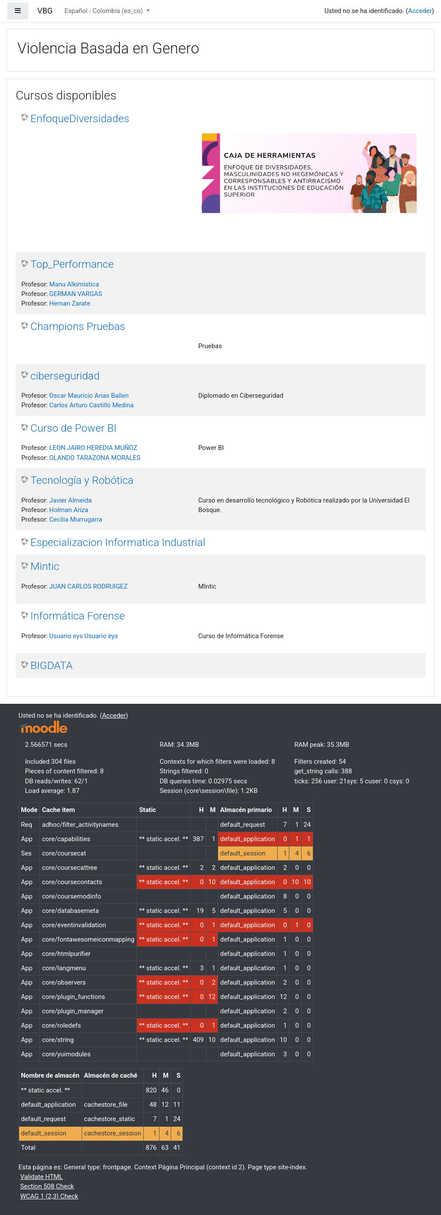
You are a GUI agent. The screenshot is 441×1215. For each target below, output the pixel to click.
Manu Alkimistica (74, 284)
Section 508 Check (47, 1186)
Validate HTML (41, 1177)
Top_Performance (72, 264)
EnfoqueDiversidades (79, 118)
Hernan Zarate (69, 303)
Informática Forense (77, 615)
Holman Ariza (68, 510)
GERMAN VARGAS (75, 294)
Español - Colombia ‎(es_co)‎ (104, 11)
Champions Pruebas (77, 326)
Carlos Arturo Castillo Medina (91, 405)
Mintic (44, 566)
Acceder (420, 11)
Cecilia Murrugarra (75, 519)
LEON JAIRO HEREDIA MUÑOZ (93, 448)
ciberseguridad (64, 375)
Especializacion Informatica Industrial (117, 542)
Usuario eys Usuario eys (83, 636)
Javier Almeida (70, 500)
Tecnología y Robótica (82, 480)
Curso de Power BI (73, 428)
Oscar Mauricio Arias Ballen (89, 395)
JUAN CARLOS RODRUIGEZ (88, 586)
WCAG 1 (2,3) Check (49, 1196)
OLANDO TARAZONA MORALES (94, 458)
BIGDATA (51, 665)
